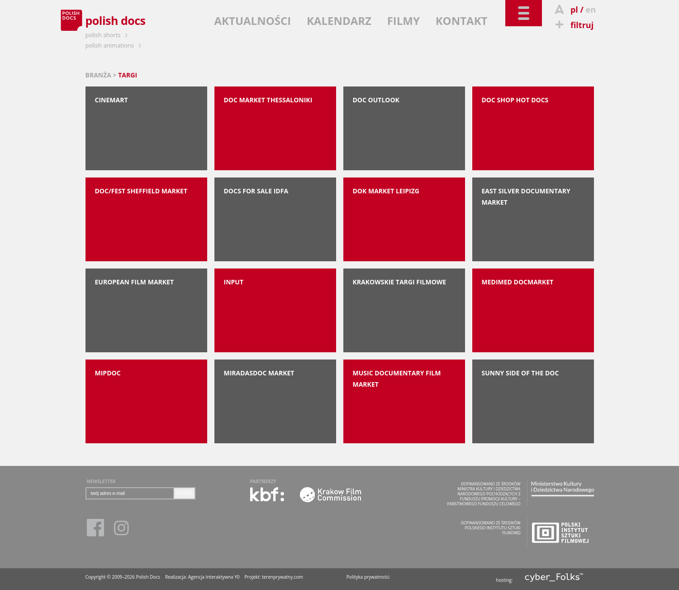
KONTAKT (462, 20)
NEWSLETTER (101, 481)
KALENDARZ (339, 20)
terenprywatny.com (282, 577)
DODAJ (184, 493)
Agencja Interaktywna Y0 (214, 577)
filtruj (573, 24)
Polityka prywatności (368, 577)
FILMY (403, 20)
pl (574, 9)
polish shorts (108, 35)
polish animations (114, 45)
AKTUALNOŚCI (252, 20)
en (591, 9)
